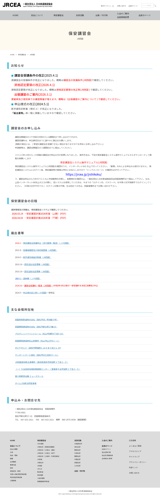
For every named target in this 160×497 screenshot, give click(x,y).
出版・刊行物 (102, 15)
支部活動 (80, 15)
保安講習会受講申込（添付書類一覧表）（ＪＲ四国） (46, 243)
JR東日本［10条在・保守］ (46, 453)
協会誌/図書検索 (107, 455)
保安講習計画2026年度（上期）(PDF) (46, 213)
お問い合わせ (121, 6)
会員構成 (13, 462)
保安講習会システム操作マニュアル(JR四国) (83, 162)
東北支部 (77, 447)
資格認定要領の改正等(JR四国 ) (73, 89)
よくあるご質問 (135, 446)
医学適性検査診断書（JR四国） (37, 257)
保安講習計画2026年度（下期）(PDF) (46, 217)
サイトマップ (134, 456)
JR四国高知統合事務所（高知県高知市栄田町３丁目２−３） (41, 362)
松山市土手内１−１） (50, 340)
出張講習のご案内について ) (83, 99)
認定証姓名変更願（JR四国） (37, 271)
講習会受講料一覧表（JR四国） (38, 285)
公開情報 (13, 480)
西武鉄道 (40, 472)
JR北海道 (40, 444)
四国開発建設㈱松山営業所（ (28, 340)
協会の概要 (14, 449)
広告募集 (132, 440)
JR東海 (39, 459)
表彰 (11, 468)
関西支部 (77, 456)
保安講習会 (59, 15)
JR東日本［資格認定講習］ (46, 447)
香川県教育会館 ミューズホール (29, 376)
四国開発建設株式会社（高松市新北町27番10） (36, 326)
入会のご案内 (107, 440)
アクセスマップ (135, 451)
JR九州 (39, 469)
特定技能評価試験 (16, 477)
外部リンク (133, 467)
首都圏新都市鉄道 (43, 481)
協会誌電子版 (106, 452)
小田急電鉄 (41, 478)
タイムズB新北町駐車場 (25, 383)
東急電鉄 (40, 475)
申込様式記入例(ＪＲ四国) (35, 292)
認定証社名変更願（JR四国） (37, 264)
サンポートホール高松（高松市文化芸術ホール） (37, 354)
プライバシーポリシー (137, 462)
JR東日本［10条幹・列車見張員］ (48, 456)
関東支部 (77, 450)
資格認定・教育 (15, 471)
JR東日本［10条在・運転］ (46, 450)
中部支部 (77, 453)
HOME (15, 15)
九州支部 (77, 466)
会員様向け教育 (107, 458)
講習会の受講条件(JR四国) (78, 80)
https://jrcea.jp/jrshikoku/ (84, 174)
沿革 (11, 452)
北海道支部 (78, 444)
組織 (11, 458)
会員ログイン (106, 449)
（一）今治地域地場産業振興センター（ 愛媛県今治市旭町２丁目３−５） (48, 369)
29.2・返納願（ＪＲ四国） (28, 278)
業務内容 (13, 465)
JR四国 (39, 466)
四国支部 (77, 462)
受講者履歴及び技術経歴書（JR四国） (40, 250)
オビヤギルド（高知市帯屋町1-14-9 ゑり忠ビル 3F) (38, 347)
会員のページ (133, 6)
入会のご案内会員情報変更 (123, 15)
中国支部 (77, 459)
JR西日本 (40, 462)
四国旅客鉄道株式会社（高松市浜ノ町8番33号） (36, 319)
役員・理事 (14, 455)
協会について (37, 15)
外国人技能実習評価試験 (18, 474)
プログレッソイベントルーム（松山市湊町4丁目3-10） (39, 333)
